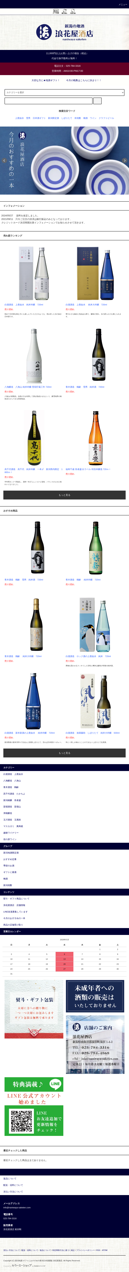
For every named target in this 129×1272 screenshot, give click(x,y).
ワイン (93, 118)
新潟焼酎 (7, 885)
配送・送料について (30, 1250)
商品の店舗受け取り (13, 925)
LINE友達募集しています (15, 912)
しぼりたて (66, 118)
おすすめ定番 (9, 859)
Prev (4, 160)
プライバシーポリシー (85, 1250)
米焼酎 (77, 118)
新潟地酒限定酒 (11, 853)
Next (124, 160)
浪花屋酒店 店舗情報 (14, 905)
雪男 (28, 118)
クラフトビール (106, 118)
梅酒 (85, 118)
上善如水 (19, 118)
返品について (45, 1250)
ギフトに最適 (9, 872)
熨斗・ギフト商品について (16, 899)
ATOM (105, 1250)
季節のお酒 (8, 866)
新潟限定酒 (53, 118)
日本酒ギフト (39, 118)
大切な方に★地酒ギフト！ (44, 80)
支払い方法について (11, 1250)
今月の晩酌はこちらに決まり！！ (81, 80)
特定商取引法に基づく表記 (63, 1250)
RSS (98, 1250)
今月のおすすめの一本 (14, 918)
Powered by (24, 1266)
